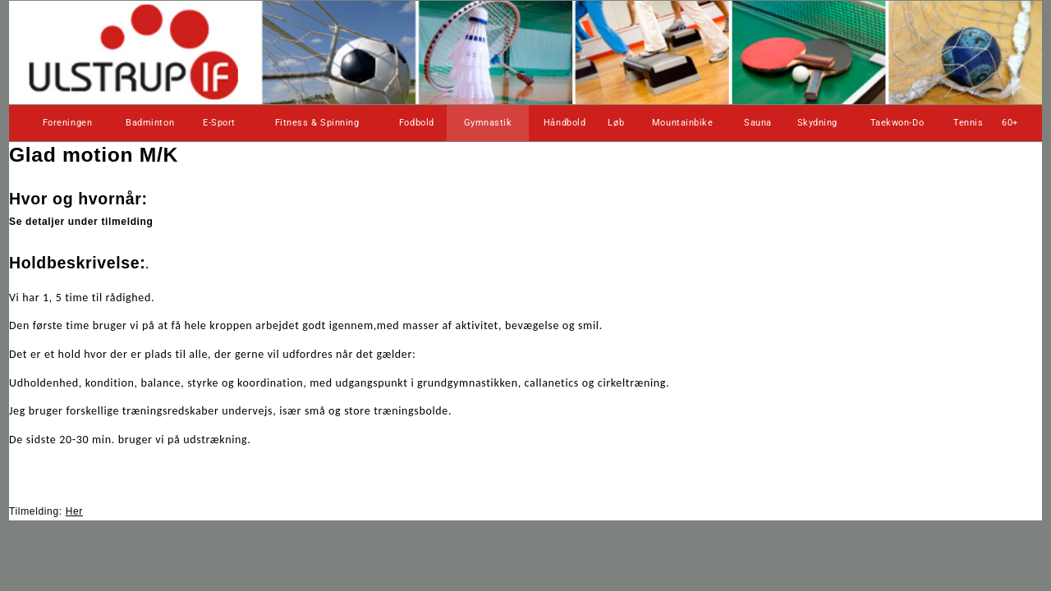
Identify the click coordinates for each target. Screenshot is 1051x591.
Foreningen (68, 122)
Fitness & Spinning (317, 122)
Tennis (968, 122)
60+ (1010, 122)
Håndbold (564, 122)
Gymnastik (488, 122)
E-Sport (219, 122)
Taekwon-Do (897, 122)
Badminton (150, 122)
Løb (616, 122)
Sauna (758, 122)
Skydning (817, 122)
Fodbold (416, 122)
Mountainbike (683, 122)
